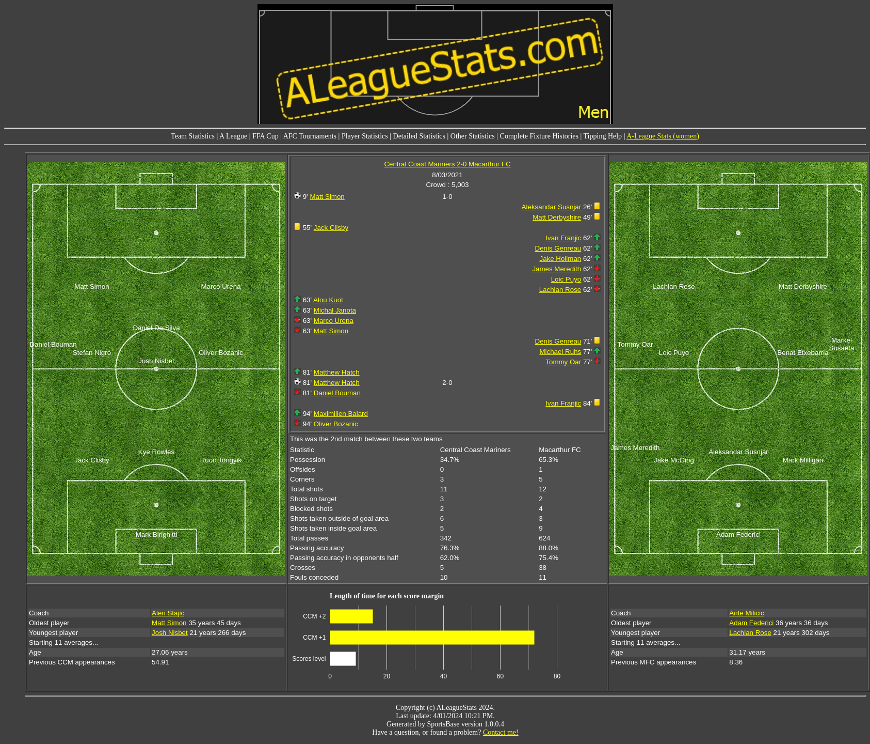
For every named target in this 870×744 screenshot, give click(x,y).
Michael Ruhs (560, 351)
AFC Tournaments (309, 136)
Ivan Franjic (563, 238)
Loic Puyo (566, 279)
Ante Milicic (746, 613)
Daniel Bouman (337, 393)
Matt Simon (327, 196)
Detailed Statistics (419, 136)
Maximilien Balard (341, 413)
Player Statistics (365, 136)
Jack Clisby (331, 227)
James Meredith (556, 269)
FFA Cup (265, 136)
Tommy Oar (563, 362)
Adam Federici (751, 623)
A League (233, 136)
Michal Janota (335, 310)
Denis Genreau (558, 248)
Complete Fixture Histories (539, 136)
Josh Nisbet (170, 633)
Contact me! (501, 732)
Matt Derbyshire (557, 217)
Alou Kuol (328, 300)
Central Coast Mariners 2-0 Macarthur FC (447, 164)
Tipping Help (603, 136)
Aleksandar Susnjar (552, 207)
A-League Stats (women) (662, 136)
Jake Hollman (560, 258)
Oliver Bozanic (336, 424)
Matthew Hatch (337, 372)
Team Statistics (193, 136)
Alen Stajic (168, 613)
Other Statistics (472, 136)
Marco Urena (333, 320)
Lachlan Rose (560, 289)
